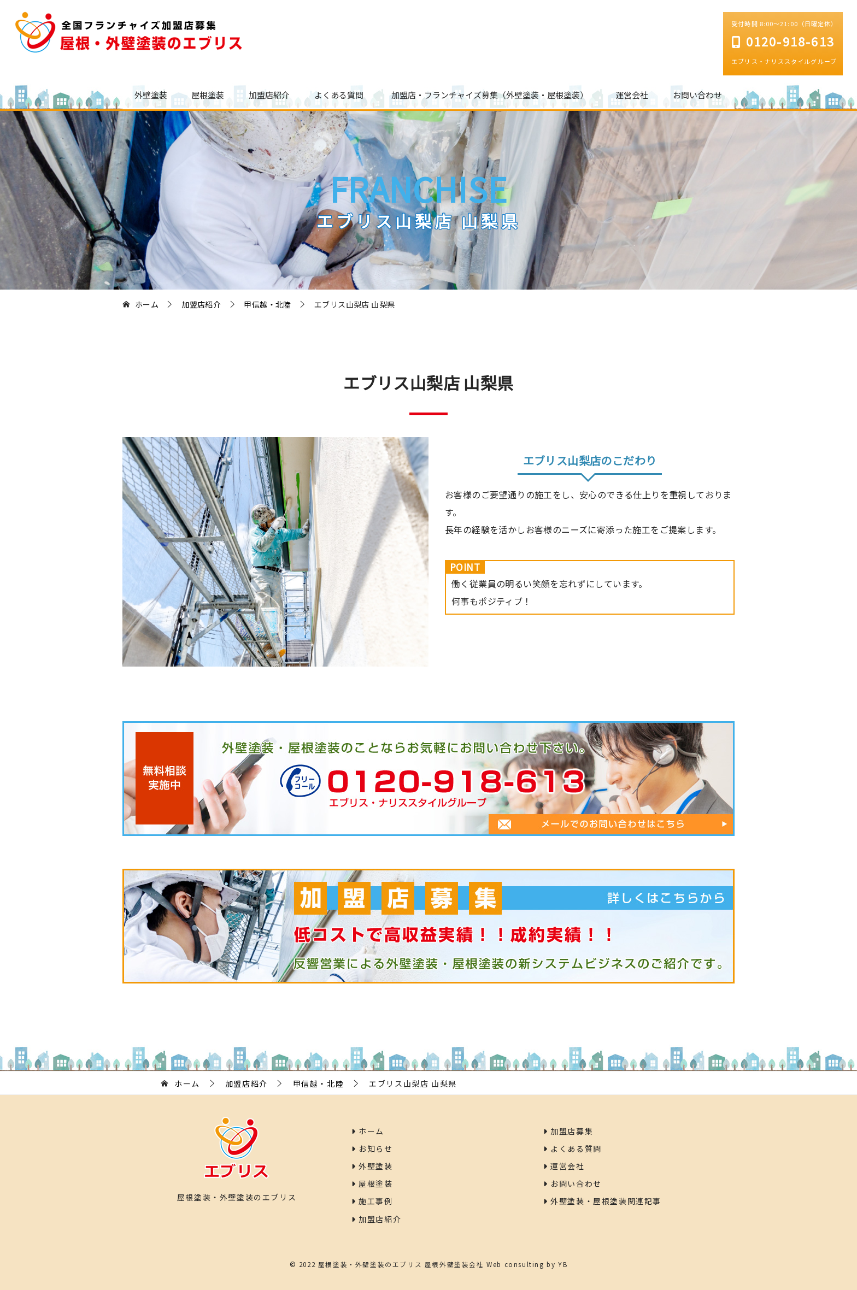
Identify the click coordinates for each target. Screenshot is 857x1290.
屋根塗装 (207, 95)
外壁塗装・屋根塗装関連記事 (602, 1200)
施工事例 (372, 1200)
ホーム (367, 1131)
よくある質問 (338, 95)
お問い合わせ (697, 95)
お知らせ (372, 1148)
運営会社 (631, 95)
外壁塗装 (150, 95)
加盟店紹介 (269, 95)
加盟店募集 (568, 1131)
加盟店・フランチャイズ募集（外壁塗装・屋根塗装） (489, 95)
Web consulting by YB (526, 1264)
